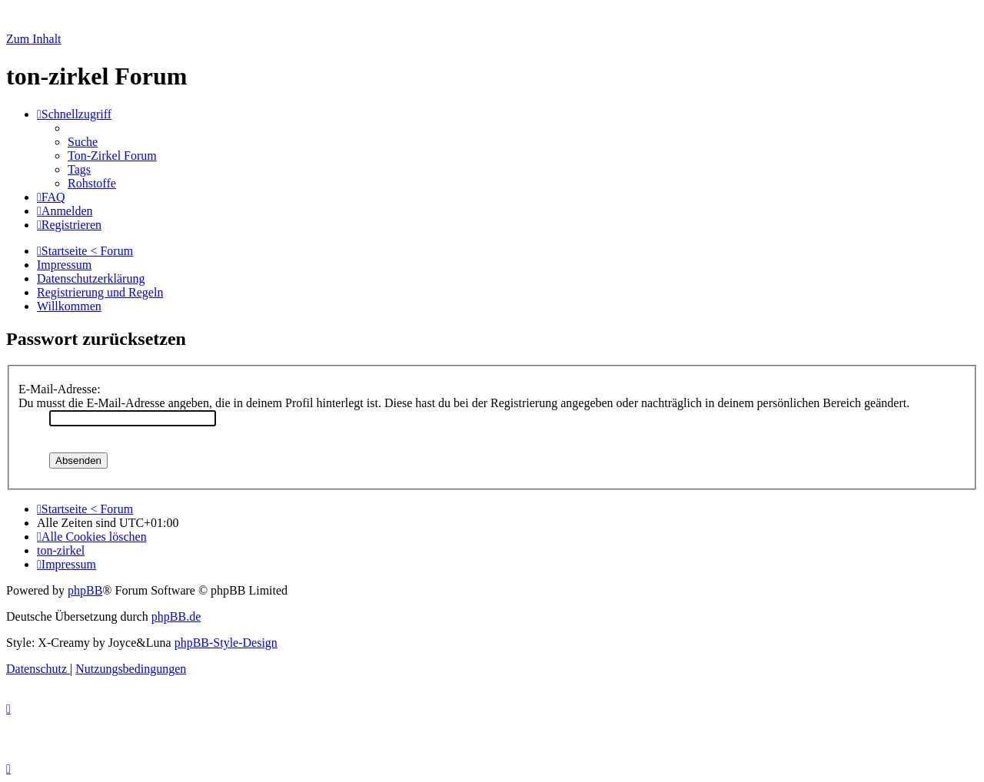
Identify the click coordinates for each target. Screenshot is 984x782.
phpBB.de (176, 616)
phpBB (85, 590)
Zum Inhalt (34, 38)
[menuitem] (83, 141)
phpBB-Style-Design (226, 642)
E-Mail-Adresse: (59, 389)
